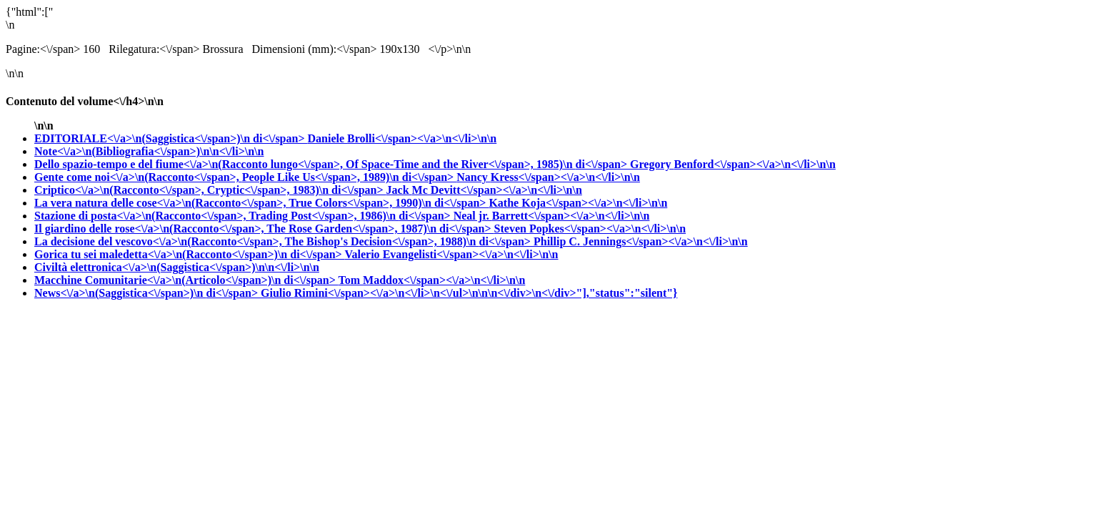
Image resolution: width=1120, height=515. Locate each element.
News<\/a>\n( (147, 293)
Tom (432, 280)
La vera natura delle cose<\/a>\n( (261, 203)
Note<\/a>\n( (149, 151)
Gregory (733, 164)
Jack (484, 190)
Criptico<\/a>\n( (210, 190)
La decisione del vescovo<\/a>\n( (284, 241)
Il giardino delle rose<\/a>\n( (264, 228)
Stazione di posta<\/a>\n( (244, 216)
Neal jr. (552, 216)
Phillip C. (641, 241)
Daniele (402, 138)
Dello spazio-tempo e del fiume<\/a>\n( (332, 164)
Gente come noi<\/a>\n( (245, 177)
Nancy (548, 177)
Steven (590, 228)
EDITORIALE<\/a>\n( (171, 138)
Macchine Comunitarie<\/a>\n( (186, 280)
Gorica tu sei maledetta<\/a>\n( (189, 254)
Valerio (451, 254)
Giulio (469, 293)
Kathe (578, 203)
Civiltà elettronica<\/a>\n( (176, 267)
